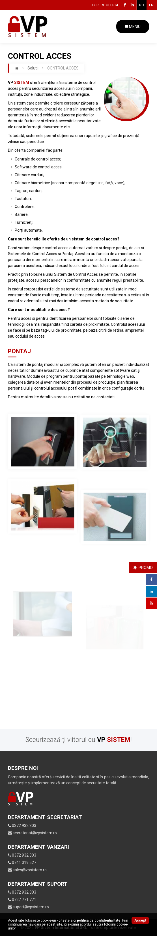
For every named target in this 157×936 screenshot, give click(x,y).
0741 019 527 (22, 862)
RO (141, 5)
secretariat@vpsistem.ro (32, 833)
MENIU (133, 26)
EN (151, 5)
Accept (140, 920)
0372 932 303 (22, 825)
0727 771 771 (22, 899)
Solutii (32, 68)
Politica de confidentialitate (99, 920)
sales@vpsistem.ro (27, 870)
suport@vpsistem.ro (28, 907)
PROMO (143, 567)
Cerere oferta (105, 5)
